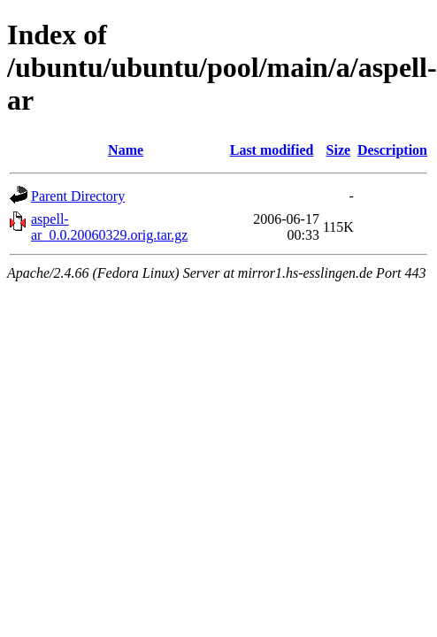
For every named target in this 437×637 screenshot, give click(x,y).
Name (125, 149)
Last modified (272, 149)
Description (392, 149)
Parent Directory (78, 195)
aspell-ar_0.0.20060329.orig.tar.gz (109, 226)
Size (338, 149)
